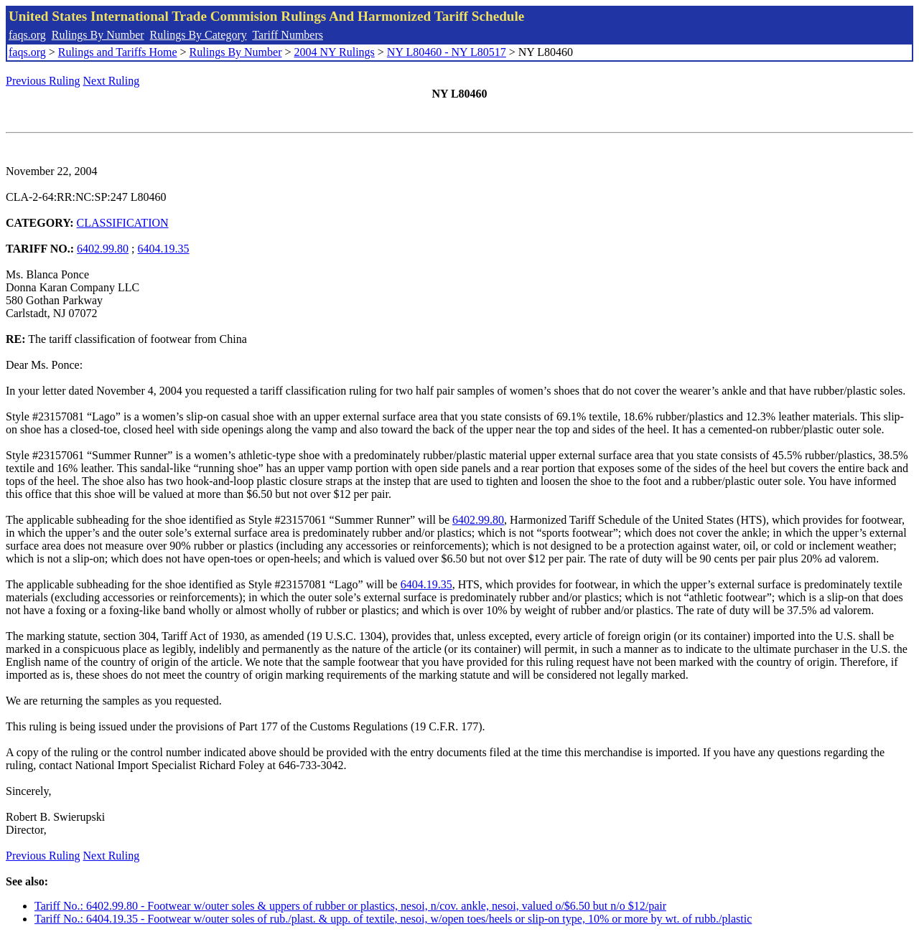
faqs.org (27, 35)
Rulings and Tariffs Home (117, 52)
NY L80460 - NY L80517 (446, 52)
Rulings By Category (198, 35)
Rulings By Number (98, 35)
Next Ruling (111, 81)
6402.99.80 (103, 249)
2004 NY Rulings (334, 52)
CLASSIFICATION (123, 223)
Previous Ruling (43, 81)
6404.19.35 (164, 249)
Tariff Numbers (287, 35)
